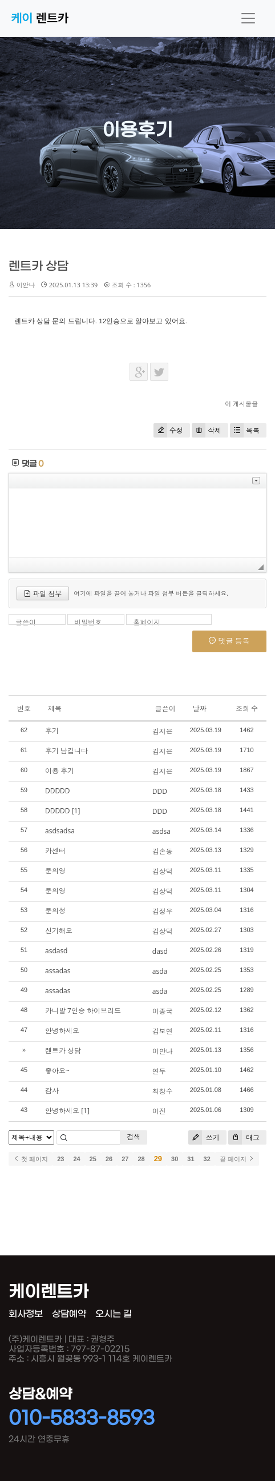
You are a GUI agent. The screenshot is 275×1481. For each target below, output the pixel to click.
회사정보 (26, 1314)
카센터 (55, 851)
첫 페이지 (30, 1158)
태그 (244, 1137)
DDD (159, 791)
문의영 (55, 871)
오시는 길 (113, 1314)
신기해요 (58, 931)
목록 (245, 430)
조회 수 (247, 708)
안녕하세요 (62, 1031)
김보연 (162, 1031)
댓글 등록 (229, 641)
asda (159, 971)
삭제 (206, 430)
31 (190, 1158)
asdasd (56, 951)
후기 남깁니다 (66, 751)
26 (109, 1158)
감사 (52, 1090)
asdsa (161, 831)
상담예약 (69, 1314)
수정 (168, 430)
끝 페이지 (237, 1158)
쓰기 (204, 1137)
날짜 (200, 708)
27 (125, 1158)
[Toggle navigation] (248, 18)
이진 (159, 1111)
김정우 (162, 911)
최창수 (162, 1091)
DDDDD (57, 791)
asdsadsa (60, 831)
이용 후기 (59, 771)
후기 (52, 731)
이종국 (162, 1011)
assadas (58, 971)
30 (174, 1158)
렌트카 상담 (38, 266)
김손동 (162, 851)
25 (93, 1158)
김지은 (162, 731)
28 (141, 1158)
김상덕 (162, 871)
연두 (159, 1071)
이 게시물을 (241, 403)
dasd (160, 951)
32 (207, 1158)
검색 (133, 1137)
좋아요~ (57, 1070)
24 (76, 1158)
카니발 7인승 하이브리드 (83, 1011)
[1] (76, 811)
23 (60, 1158)
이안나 (162, 1051)
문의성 (55, 911)
